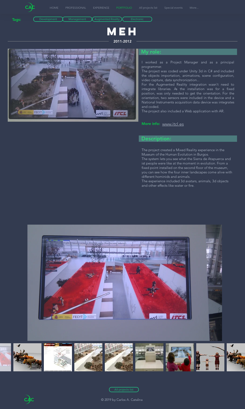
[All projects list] (124, 389)
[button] (194, 8)
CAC (30, 7)
